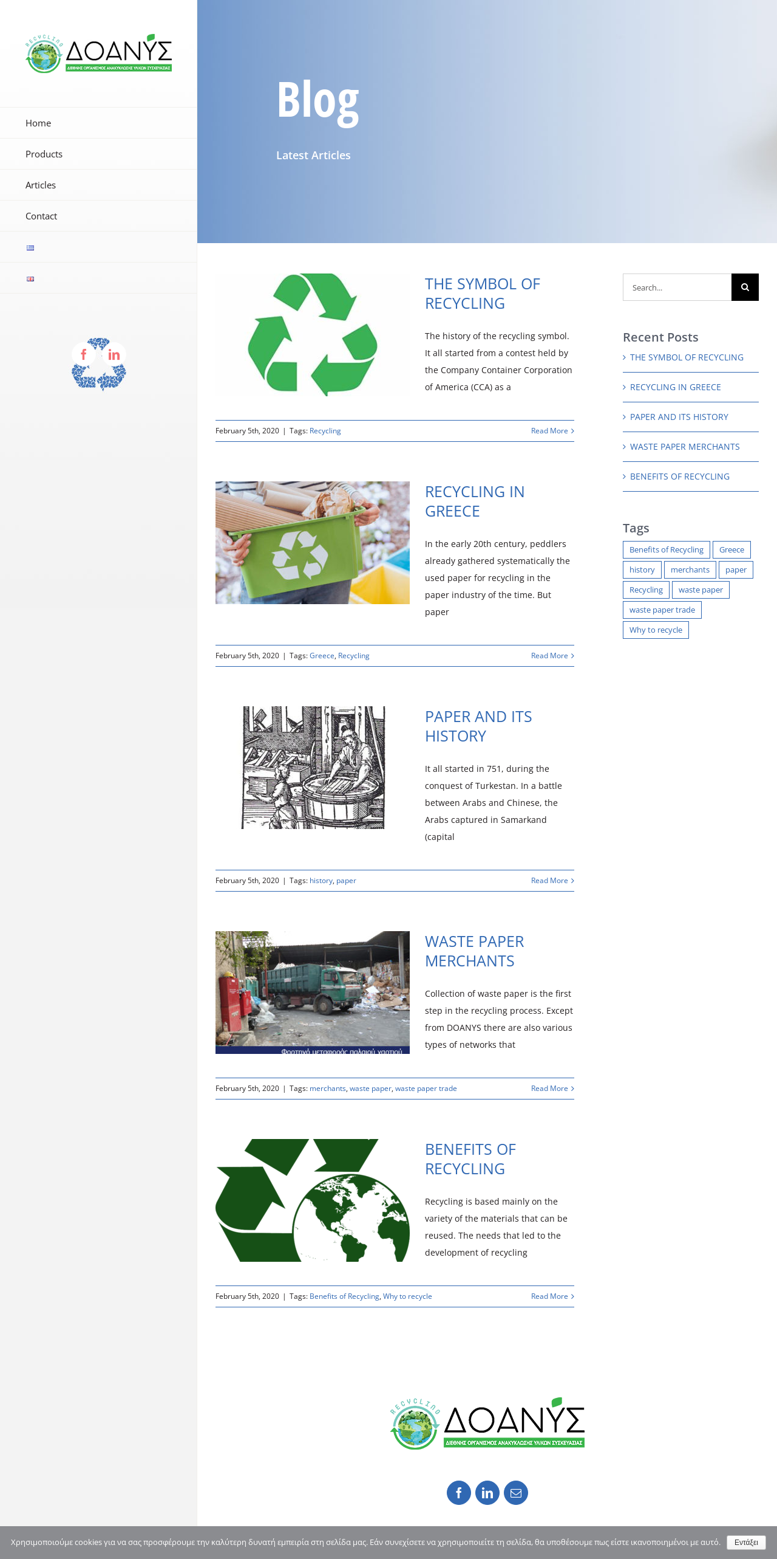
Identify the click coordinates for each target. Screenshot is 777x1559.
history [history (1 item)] (642, 570)
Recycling (325, 430)
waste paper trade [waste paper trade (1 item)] (662, 610)
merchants (328, 1088)
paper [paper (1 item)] (736, 570)
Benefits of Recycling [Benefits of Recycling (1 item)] (666, 550)
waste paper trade (426, 1088)
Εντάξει (746, 1542)
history (321, 880)
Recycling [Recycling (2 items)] (646, 590)
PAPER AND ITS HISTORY (478, 726)
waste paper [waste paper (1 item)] (701, 590)
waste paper (371, 1088)
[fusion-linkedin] (487, 1493)
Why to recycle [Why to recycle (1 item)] (655, 630)
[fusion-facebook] (459, 1493)
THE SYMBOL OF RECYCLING (482, 293)
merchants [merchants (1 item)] (690, 570)
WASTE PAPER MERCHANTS (474, 951)
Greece (322, 655)
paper (346, 880)
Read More (549, 430)
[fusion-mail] (516, 1493)
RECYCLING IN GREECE (475, 501)
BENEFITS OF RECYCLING (470, 1158)
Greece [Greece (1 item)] (731, 550)
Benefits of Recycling (344, 1296)
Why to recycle (407, 1296)
